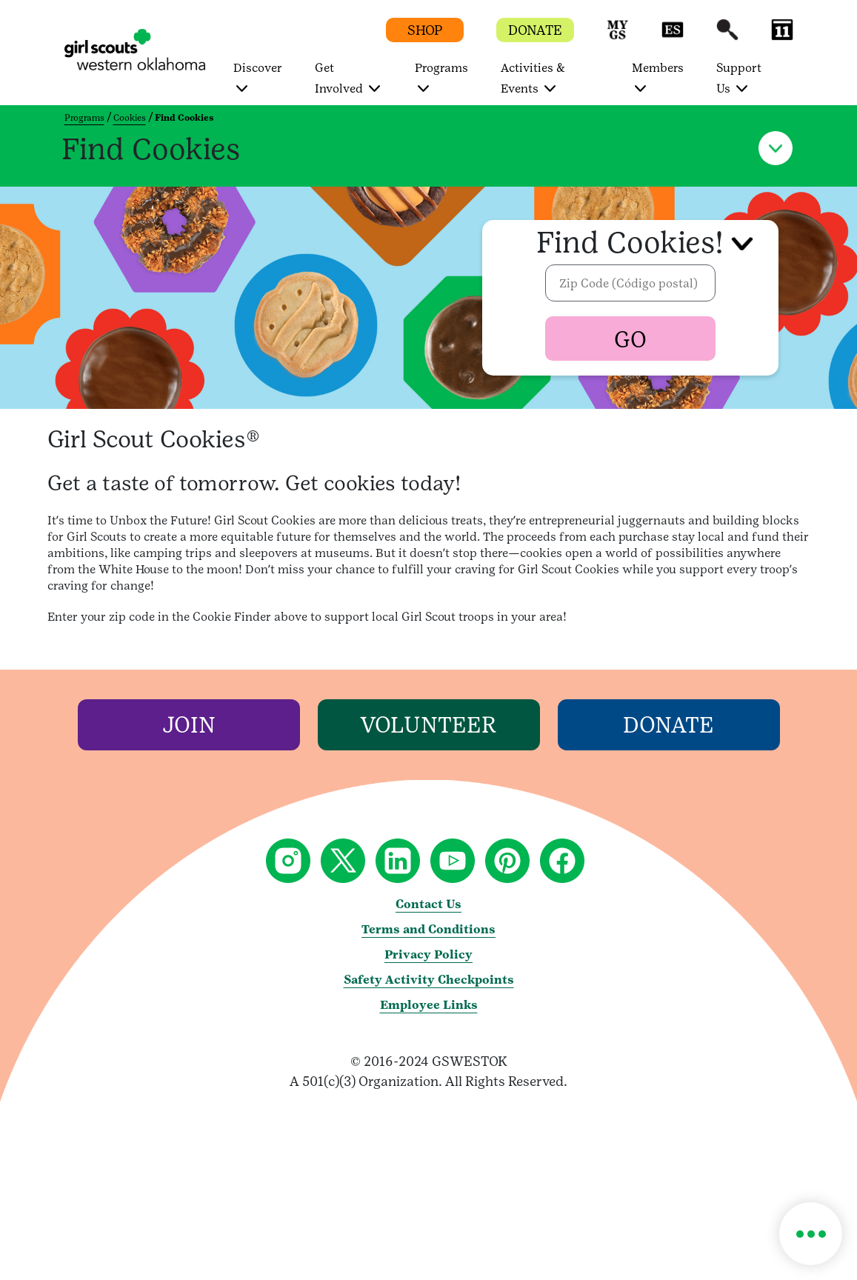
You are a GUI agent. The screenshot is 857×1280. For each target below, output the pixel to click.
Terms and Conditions (428, 929)
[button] (618, 37)
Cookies (129, 118)
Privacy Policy (428, 954)
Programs (84, 118)
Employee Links (429, 1005)
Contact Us (428, 904)
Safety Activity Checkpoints (429, 980)
